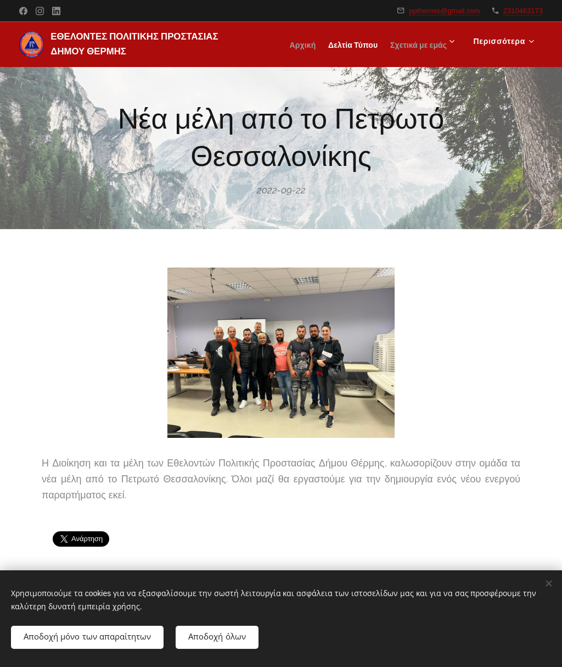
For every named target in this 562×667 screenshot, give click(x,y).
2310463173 (523, 11)
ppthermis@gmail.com (444, 11)
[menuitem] (366, 44)
